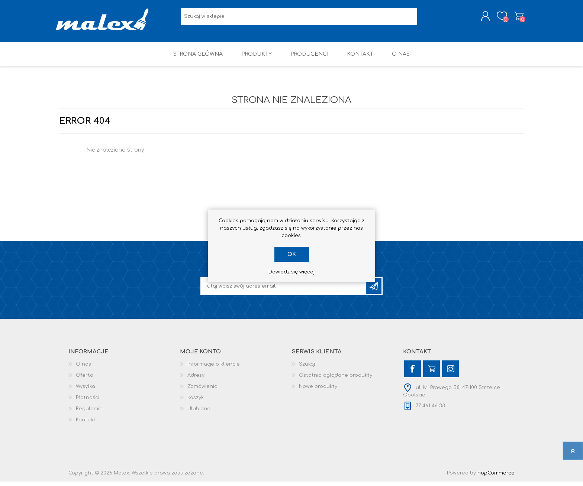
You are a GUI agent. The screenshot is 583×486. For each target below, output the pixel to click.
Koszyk (515, 18)
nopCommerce (496, 477)
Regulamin (89, 413)
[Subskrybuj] (284, 290)
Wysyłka (85, 390)
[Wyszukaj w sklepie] (299, 18)
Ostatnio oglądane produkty (335, 379)
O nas (83, 368)
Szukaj (307, 368)
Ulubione (198, 413)
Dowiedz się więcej (291, 272)
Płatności (87, 402)
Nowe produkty (318, 390)
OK (291, 254)
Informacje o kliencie (213, 368)
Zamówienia (202, 390)
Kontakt (86, 424)
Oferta (84, 379)
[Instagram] (450, 373)
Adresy (195, 379)
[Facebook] (412, 373)
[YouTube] (431, 373)
